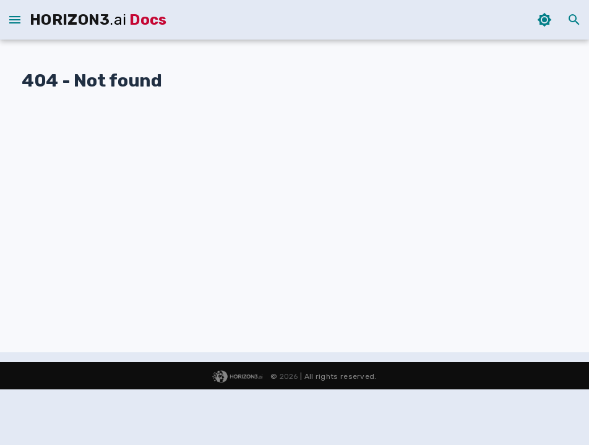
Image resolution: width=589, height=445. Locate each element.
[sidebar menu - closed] (14, 19)
